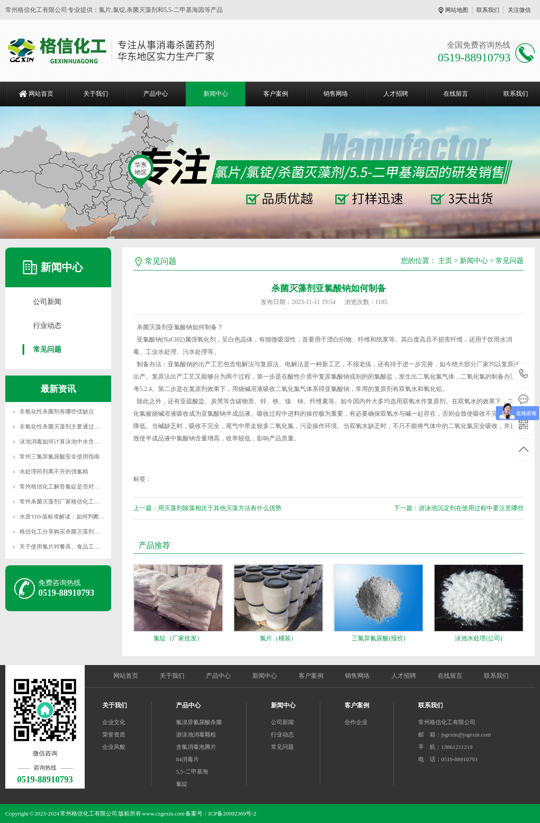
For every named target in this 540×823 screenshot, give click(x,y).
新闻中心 (215, 93)
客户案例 (275, 93)
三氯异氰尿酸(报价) (378, 638)
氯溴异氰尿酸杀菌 (199, 722)
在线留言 (455, 93)
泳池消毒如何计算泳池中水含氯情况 (65, 441)
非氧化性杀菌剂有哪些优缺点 (56, 411)
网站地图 (456, 10)
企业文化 (113, 722)
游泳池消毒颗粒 (196, 734)
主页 (445, 260)
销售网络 (335, 93)
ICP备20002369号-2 (232, 813)
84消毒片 (187, 759)
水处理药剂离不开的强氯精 (53, 471)
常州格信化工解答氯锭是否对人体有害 (68, 486)
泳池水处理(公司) (478, 638)
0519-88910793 (524, 374)
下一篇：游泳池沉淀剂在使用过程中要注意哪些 (459, 508)
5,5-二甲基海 (192, 771)
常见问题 (47, 349)
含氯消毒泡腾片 (196, 747)
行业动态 (47, 325)
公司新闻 (47, 301)
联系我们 (487, 10)
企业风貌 (113, 747)
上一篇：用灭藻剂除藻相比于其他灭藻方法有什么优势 (207, 508)
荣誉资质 (113, 734)
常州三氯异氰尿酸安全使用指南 (59, 456)
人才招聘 (395, 93)
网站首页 (41, 93)
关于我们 (95, 93)
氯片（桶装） (278, 638)
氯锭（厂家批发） (178, 638)
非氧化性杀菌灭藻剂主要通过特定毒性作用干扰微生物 (88, 426)
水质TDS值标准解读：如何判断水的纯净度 (73, 516)
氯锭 (182, 784)
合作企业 (356, 722)
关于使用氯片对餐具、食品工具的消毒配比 (73, 546)
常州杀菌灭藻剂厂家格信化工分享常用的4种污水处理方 (89, 501)
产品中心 (155, 93)
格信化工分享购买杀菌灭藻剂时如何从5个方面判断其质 (89, 531)
